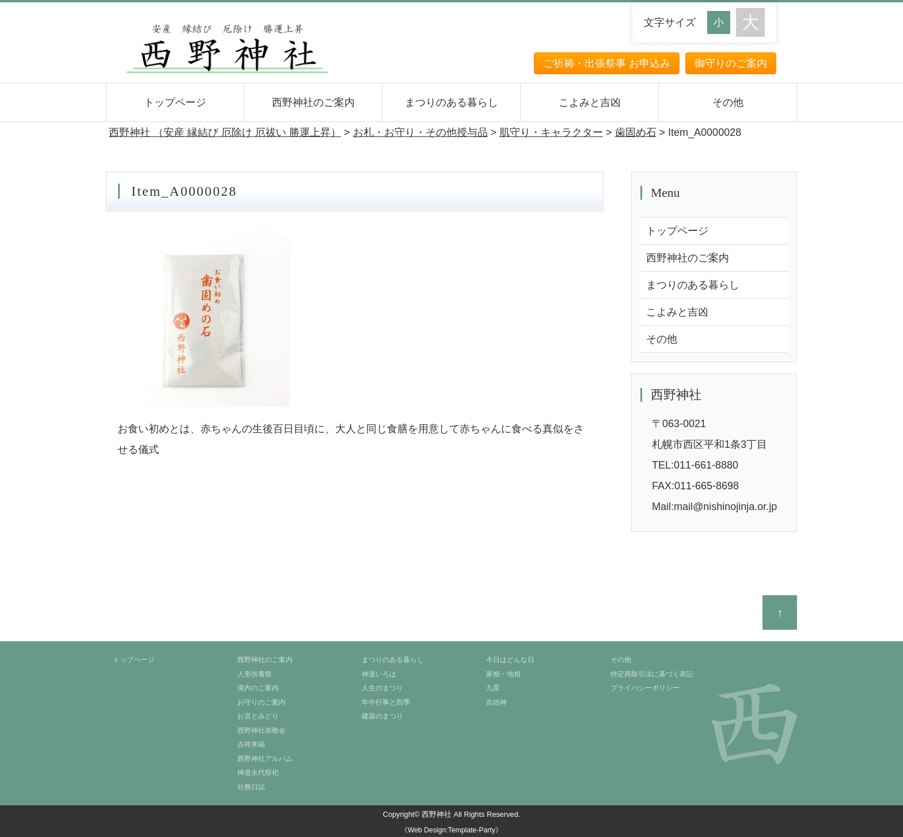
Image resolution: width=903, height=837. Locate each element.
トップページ (175, 102)
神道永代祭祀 (258, 772)
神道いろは (379, 674)
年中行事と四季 (386, 702)
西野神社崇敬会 (261, 730)
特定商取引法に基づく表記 (651, 674)
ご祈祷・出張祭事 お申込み (606, 63)
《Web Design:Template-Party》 (451, 830)
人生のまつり (382, 688)
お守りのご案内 (261, 702)
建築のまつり (382, 716)
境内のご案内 (258, 688)
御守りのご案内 (731, 63)
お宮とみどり (258, 716)
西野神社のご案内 (313, 102)
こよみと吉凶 (590, 102)
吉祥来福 (251, 744)
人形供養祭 (254, 674)
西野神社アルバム (265, 759)
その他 (727, 102)
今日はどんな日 (510, 660)
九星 (493, 688)
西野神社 (436, 814)
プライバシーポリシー (645, 688)
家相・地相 (503, 674)
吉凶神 (496, 702)
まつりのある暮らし (451, 102)
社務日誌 (251, 787)
